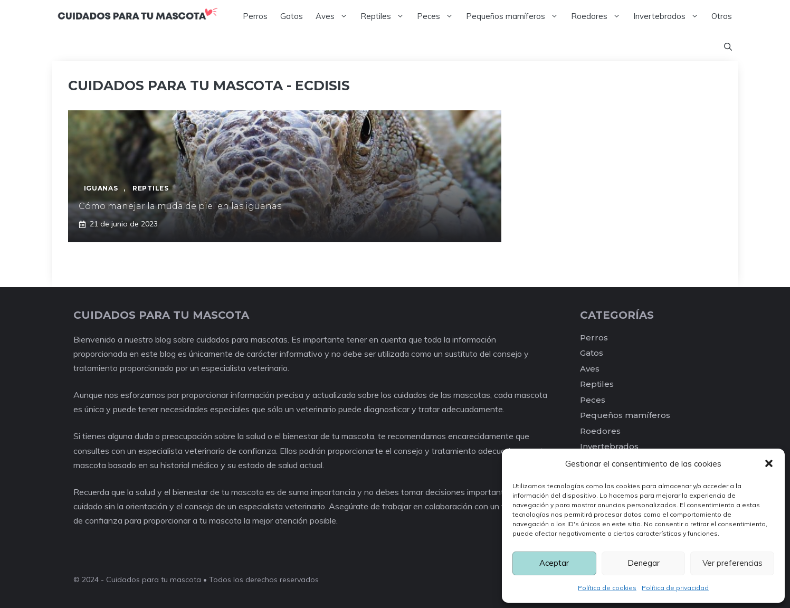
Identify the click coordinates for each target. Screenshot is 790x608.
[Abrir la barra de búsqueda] (728, 47)
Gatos (291, 16)
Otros (721, 16)
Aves (335, 16)
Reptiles (385, 16)
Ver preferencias (732, 563)
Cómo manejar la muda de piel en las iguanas (180, 206)
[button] (769, 463)
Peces (438, 16)
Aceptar (554, 563)
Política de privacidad (675, 588)
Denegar (643, 563)
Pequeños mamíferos (515, 16)
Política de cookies (607, 588)
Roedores (599, 16)
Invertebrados (669, 16)
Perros (255, 16)
